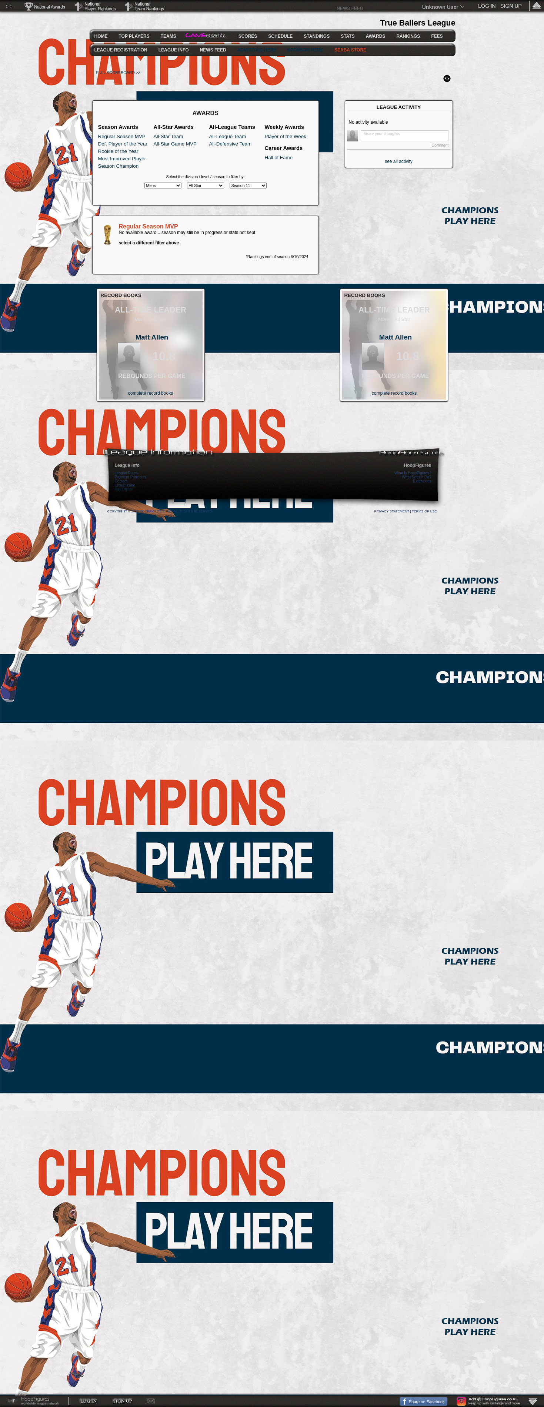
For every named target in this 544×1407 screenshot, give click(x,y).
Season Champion (118, 166)
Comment (439, 145)
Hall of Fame (279, 157)
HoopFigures (417, 465)
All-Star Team (168, 136)
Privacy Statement (391, 511)
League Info (127, 465)
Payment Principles (131, 477)
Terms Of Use (424, 511)
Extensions (422, 481)
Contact (121, 481)
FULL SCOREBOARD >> (118, 72)
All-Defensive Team (230, 144)
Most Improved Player (122, 158)
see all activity (399, 161)
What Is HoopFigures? (412, 473)
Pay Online (124, 489)
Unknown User (440, 7)
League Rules (126, 473)
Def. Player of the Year (122, 144)
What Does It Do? (416, 477)
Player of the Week (285, 136)
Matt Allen (152, 337)
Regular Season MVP (122, 136)
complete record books (150, 393)
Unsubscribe (125, 485)
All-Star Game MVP (175, 144)
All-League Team (227, 136)
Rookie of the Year (118, 151)
